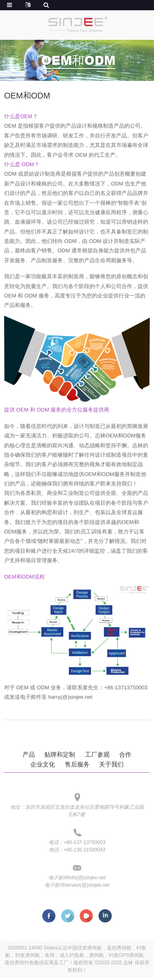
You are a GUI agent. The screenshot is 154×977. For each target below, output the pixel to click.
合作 (125, 754)
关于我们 (111, 764)
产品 (29, 754)
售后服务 (77, 764)
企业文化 (42, 764)
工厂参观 (97, 754)
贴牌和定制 (59, 754)
